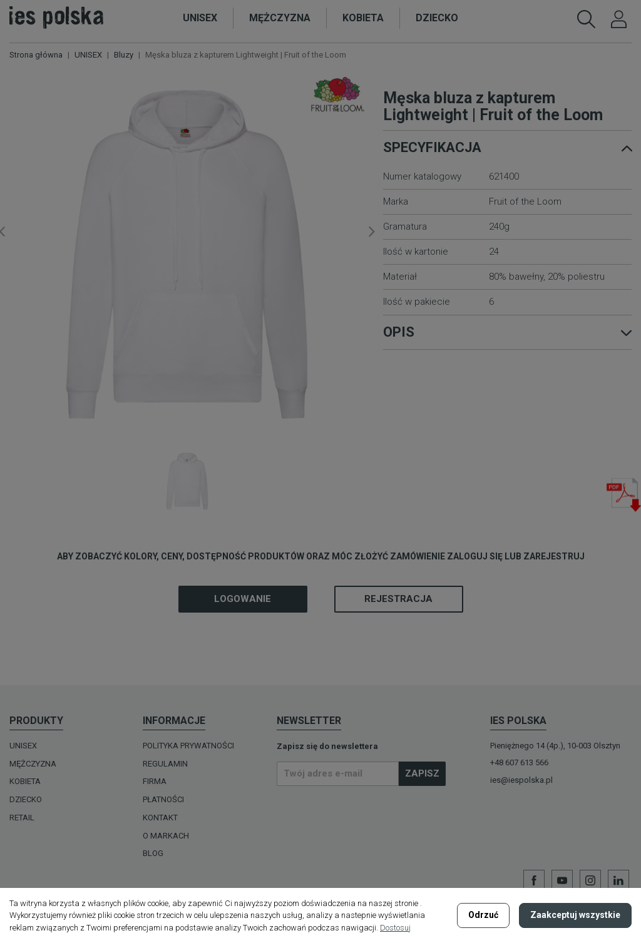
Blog (153, 853)
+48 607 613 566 (519, 762)
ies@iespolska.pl (521, 780)
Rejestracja (398, 598)
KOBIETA (25, 781)
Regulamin (165, 763)
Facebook (534, 880)
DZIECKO (25, 799)
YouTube (562, 880)
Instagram (590, 880)
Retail (21, 817)
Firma (155, 781)
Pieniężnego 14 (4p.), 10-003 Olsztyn (555, 745)
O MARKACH (166, 835)
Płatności (163, 799)
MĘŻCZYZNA (32, 763)
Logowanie (242, 598)
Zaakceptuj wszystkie (575, 915)
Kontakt (160, 817)
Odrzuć (483, 915)
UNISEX (23, 745)
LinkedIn (618, 880)
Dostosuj (395, 927)
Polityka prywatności (188, 745)
